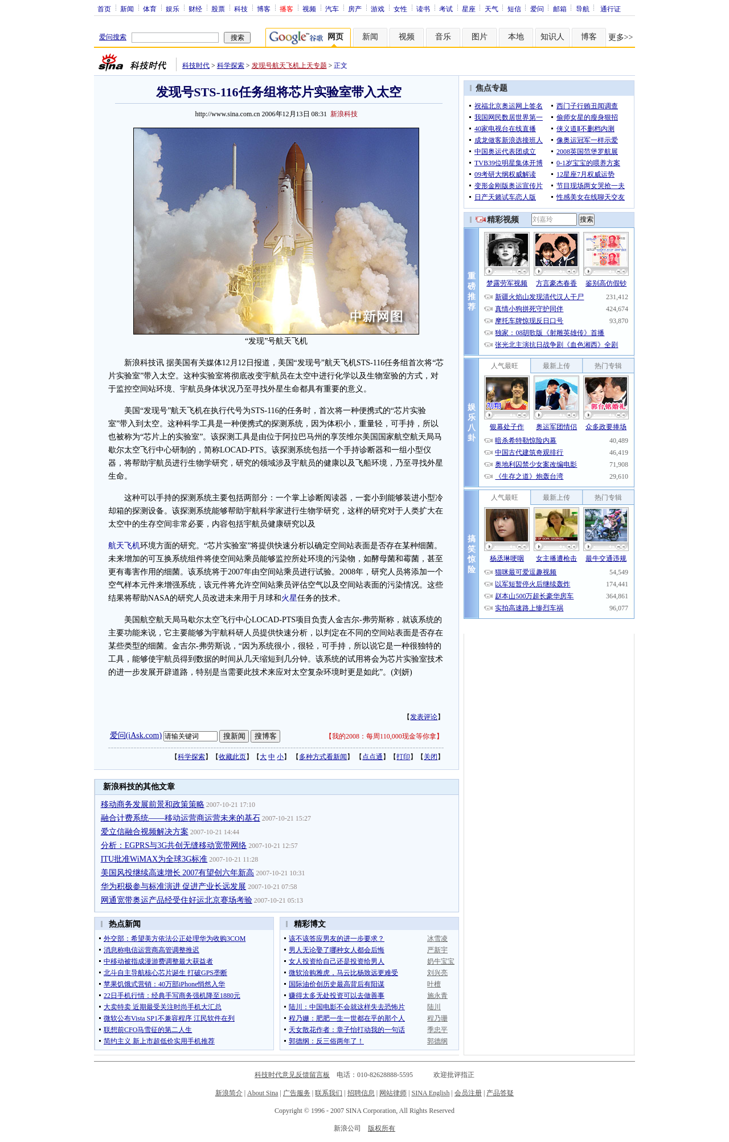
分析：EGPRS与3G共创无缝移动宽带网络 (174, 845)
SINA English (430, 1093)
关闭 (430, 757)
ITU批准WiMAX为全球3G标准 (154, 859)
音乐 (443, 36)
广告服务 (296, 1093)
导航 (582, 8)
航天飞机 (124, 545)
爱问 (537, 8)
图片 (480, 36)
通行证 (610, 8)
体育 (150, 8)
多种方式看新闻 (323, 757)
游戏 (377, 8)
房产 (355, 8)
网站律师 (393, 1093)
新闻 (127, 8)
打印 (403, 757)
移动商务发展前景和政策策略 (152, 804)
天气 (491, 8)
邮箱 (560, 8)
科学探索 (230, 66)
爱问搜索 (112, 37)
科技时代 (196, 66)
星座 (469, 8)
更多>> (620, 37)
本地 (516, 36)
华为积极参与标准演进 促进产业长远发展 (174, 886)
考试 (446, 8)
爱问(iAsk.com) (136, 735)
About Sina (262, 1093)
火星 (289, 598)
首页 (104, 8)
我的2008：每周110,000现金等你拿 (384, 736)
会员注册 (468, 1093)
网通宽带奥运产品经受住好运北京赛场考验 (176, 900)
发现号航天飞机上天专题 (289, 66)
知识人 (552, 36)
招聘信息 (361, 1093)
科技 (241, 8)
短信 (514, 8)
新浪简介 (229, 1093)
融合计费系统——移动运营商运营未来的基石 (180, 818)
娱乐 (172, 8)
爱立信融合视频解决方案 (145, 831)
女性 (400, 8)
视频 (309, 8)
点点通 (372, 757)
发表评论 (423, 717)
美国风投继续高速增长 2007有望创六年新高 (178, 872)
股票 (218, 8)
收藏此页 (232, 757)
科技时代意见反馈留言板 (292, 1075)
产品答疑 (500, 1093)
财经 (195, 8)
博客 (264, 8)
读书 (423, 8)
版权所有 (381, 1128)
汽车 (332, 8)
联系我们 (328, 1093)
